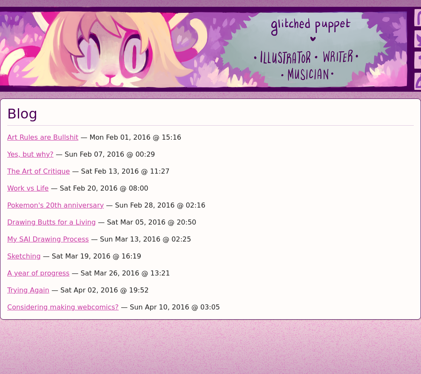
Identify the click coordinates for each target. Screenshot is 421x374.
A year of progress (38, 273)
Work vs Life (27, 188)
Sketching (24, 256)
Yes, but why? (30, 154)
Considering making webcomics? (63, 307)
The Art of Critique (38, 171)
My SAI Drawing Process (48, 239)
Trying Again (28, 290)
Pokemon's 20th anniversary (55, 205)
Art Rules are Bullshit (42, 137)
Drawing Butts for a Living (51, 222)
